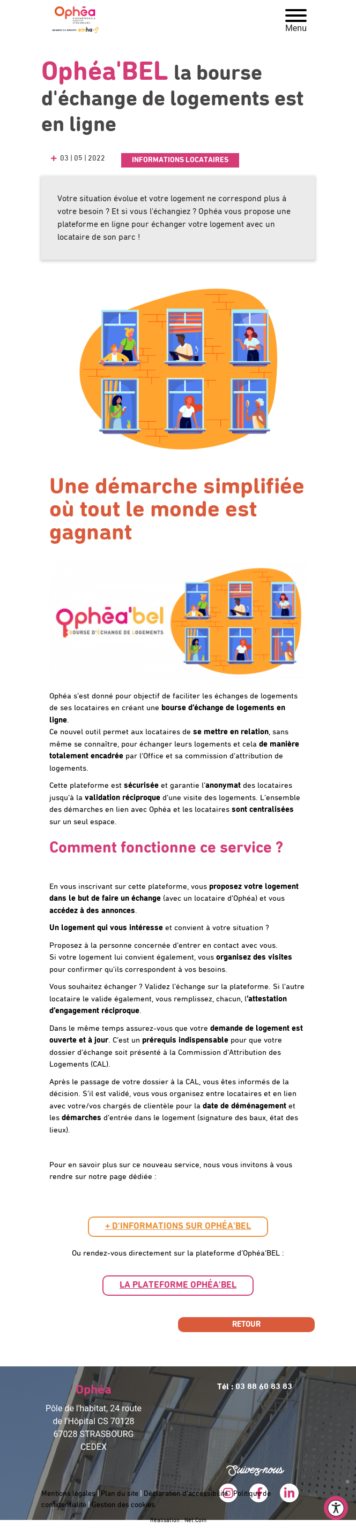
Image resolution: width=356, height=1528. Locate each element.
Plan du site (119, 1493)
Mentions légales (68, 1493)
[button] (178, 1227)
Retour (246, 1324)
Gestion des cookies (123, 1505)
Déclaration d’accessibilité (186, 1493)
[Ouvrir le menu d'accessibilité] (336, 1508)
